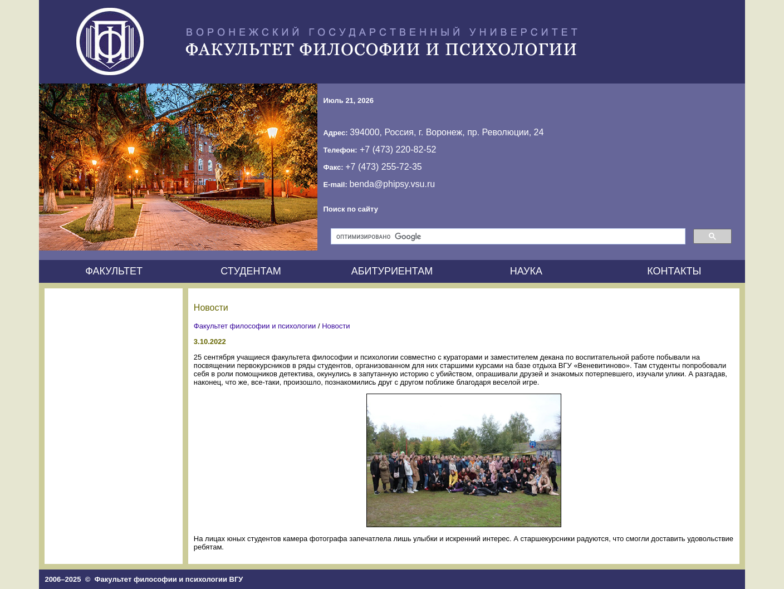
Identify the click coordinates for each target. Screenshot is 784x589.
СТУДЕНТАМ (250, 271)
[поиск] (506, 237)
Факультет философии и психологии (255, 326)
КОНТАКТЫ (674, 271)
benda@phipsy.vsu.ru (392, 184)
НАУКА (526, 271)
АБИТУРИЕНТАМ (392, 271)
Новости (336, 326)
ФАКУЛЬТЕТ (114, 271)
